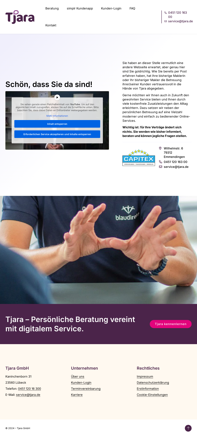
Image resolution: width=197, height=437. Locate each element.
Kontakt (50, 25)
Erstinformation (148, 388)
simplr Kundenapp (80, 8)
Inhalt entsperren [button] (57, 123)
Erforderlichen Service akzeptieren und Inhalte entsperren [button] (57, 134)
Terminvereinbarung (86, 388)
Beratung (52, 8)
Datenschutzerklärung (153, 382)
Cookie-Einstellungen (152, 394)
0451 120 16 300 (29, 388)
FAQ (132, 8)
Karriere (77, 394)
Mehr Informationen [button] (57, 115)
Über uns (77, 376)
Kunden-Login (111, 8)
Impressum (145, 376)
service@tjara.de (28, 394)
